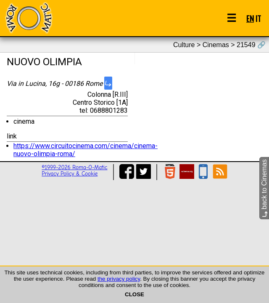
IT (258, 18)
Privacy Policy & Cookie (70, 173)
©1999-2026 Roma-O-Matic (74, 167)
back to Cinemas (264, 188)
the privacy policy (119, 279)
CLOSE (134, 294)
